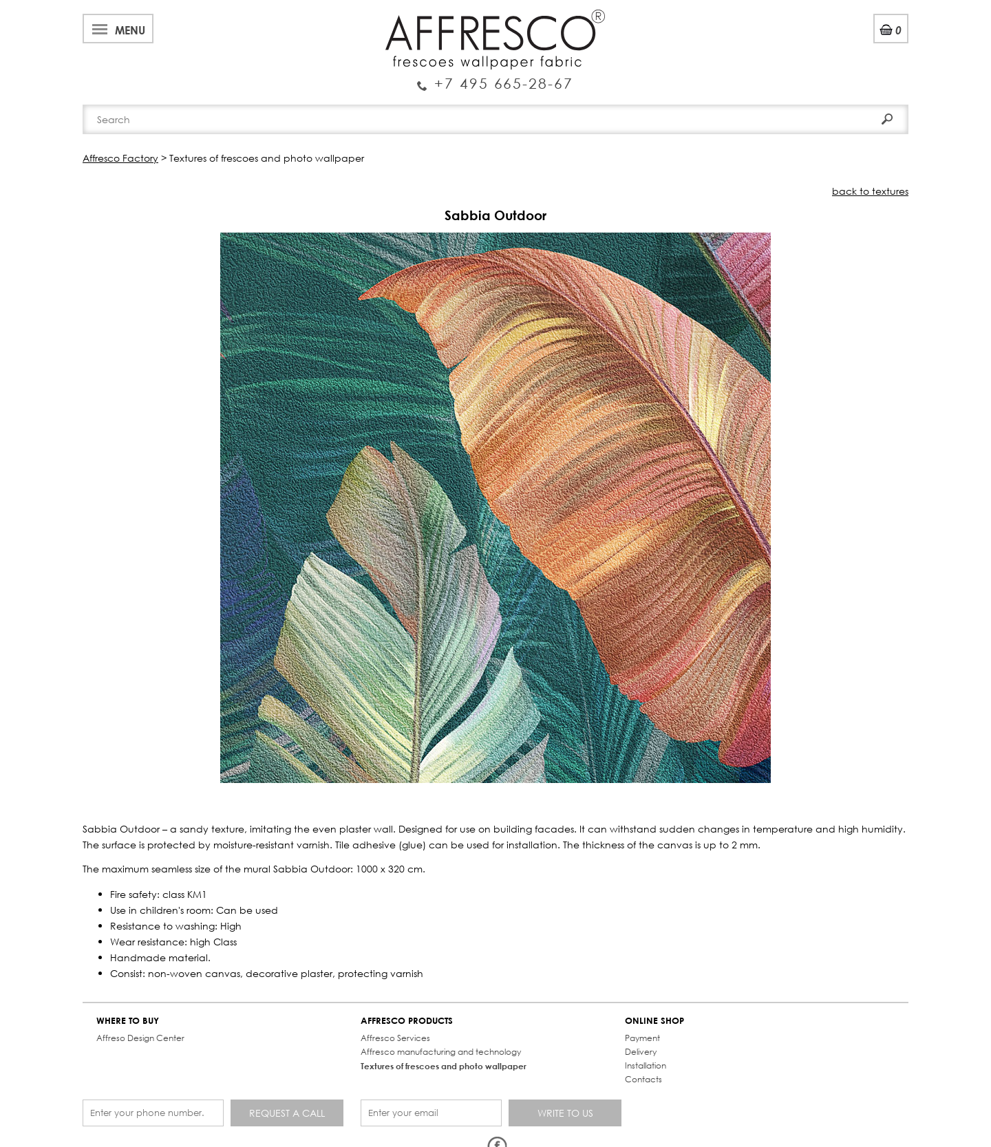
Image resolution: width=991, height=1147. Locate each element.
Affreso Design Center (140, 1038)
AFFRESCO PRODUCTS (407, 1021)
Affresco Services (395, 1038)
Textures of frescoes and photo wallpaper (443, 1065)
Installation (645, 1065)
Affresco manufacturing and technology (441, 1052)
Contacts (643, 1079)
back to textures (870, 190)
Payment (642, 1038)
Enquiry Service (495, 78)
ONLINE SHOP (654, 1021)
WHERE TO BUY (127, 1021)
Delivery (641, 1052)
